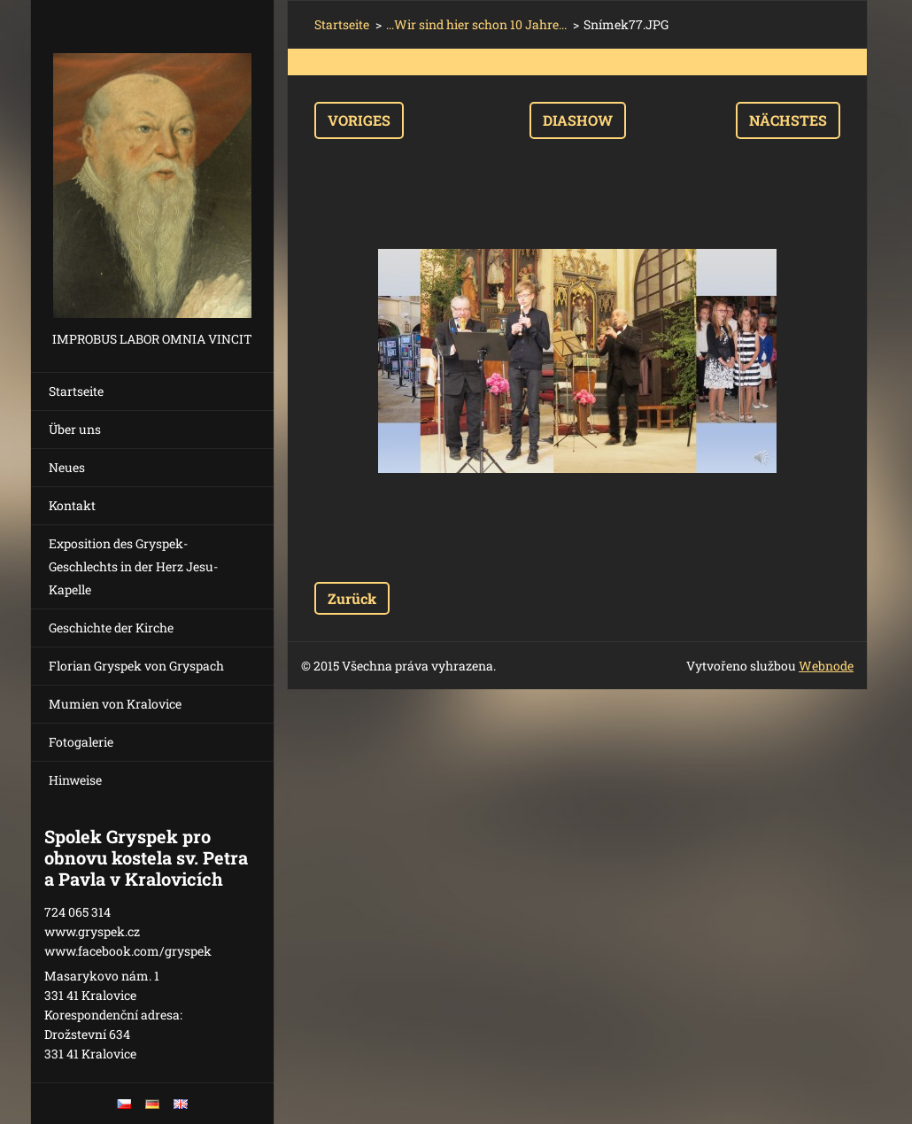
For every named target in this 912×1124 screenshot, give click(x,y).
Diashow (578, 120)
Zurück (352, 598)
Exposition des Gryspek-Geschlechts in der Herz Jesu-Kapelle (133, 566)
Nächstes (788, 120)
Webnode (826, 665)
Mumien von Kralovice (115, 703)
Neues (67, 467)
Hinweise (75, 779)
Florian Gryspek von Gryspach (136, 665)
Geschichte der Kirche (111, 627)
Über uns (75, 429)
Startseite (76, 391)
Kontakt (72, 505)
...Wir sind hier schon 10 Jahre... (476, 24)
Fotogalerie (81, 741)
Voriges (359, 120)
